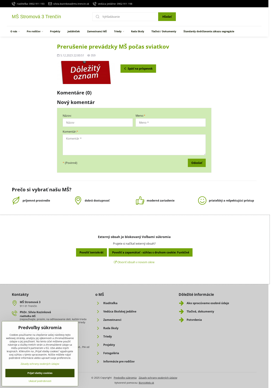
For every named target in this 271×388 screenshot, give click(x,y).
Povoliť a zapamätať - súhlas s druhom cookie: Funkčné (150, 252)
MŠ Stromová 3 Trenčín (36, 16)
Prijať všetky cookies (39, 382)
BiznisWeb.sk (146, 382)
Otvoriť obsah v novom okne (134, 262)
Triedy (41, 325)
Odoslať (196, 163)
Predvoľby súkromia (125, 377)
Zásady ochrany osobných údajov (158, 377)
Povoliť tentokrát (91, 252)
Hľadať (167, 17)
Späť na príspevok (138, 68)
